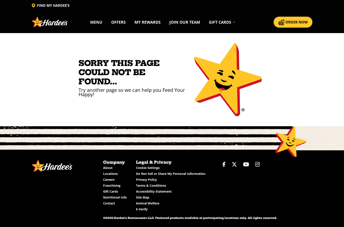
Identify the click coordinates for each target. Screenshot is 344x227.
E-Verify (142, 209)
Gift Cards (110, 191)
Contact (109, 203)
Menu (96, 22)
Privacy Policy (146, 179)
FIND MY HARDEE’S (51, 5)
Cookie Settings (148, 168)
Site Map (142, 197)
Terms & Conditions (151, 185)
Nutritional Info (115, 197)
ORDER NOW (293, 22)
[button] (222, 22)
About (108, 168)
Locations (110, 174)
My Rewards (147, 22)
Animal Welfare (147, 203)
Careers (109, 179)
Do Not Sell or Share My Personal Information (170, 174)
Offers (118, 22)
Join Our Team (184, 22)
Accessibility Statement (154, 191)
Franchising (111, 185)
